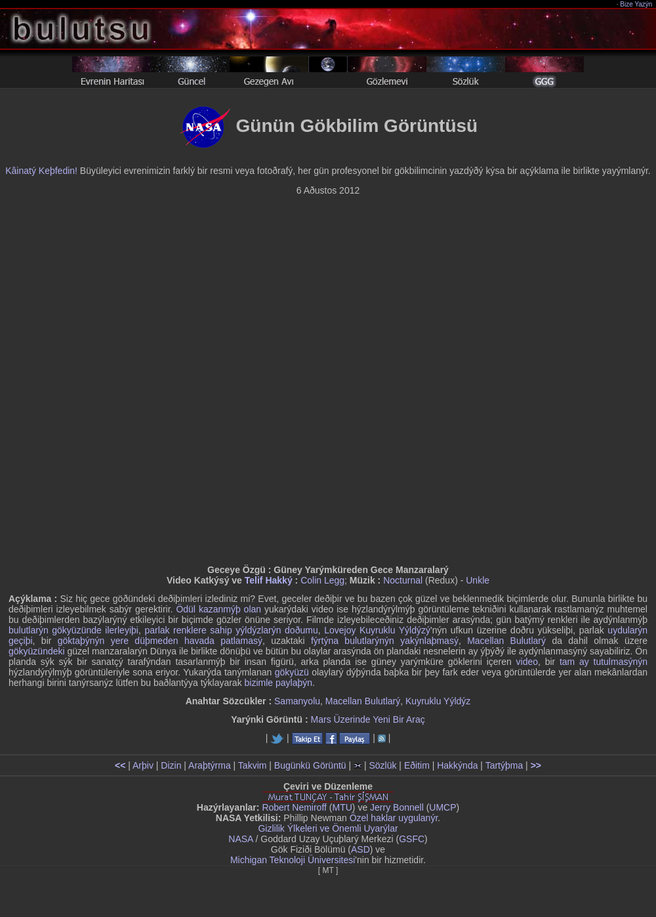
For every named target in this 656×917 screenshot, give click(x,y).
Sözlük (382, 765)
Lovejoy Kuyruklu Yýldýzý (377, 630)
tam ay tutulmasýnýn (603, 661)
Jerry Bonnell (397, 807)
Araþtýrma (209, 765)
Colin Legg (322, 580)
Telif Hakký (269, 580)
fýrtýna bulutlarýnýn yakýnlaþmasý (385, 640)
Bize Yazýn (637, 4)
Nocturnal (402, 580)
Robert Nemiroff (294, 807)
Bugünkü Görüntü (310, 765)
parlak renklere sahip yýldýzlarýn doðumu (231, 630)
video (527, 661)
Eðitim (417, 765)
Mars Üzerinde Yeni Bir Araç (368, 719)
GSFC (411, 839)
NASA (240, 839)
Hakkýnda (457, 765)
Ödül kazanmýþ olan (218, 609)
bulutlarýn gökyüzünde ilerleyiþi (73, 630)
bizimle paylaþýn (279, 682)
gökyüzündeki (37, 651)
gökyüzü (292, 672)
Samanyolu (297, 701)
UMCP (442, 807)
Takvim (252, 765)
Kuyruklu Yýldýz (437, 701)
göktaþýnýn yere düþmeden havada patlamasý (160, 640)
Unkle (477, 580)
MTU (342, 807)
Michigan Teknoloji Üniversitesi (292, 860)
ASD (360, 849)
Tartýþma (504, 765)
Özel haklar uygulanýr (394, 818)
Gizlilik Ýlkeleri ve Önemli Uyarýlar (328, 828)
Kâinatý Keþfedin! (41, 170)
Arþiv (143, 765)
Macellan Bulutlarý (506, 640)
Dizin (171, 765)
